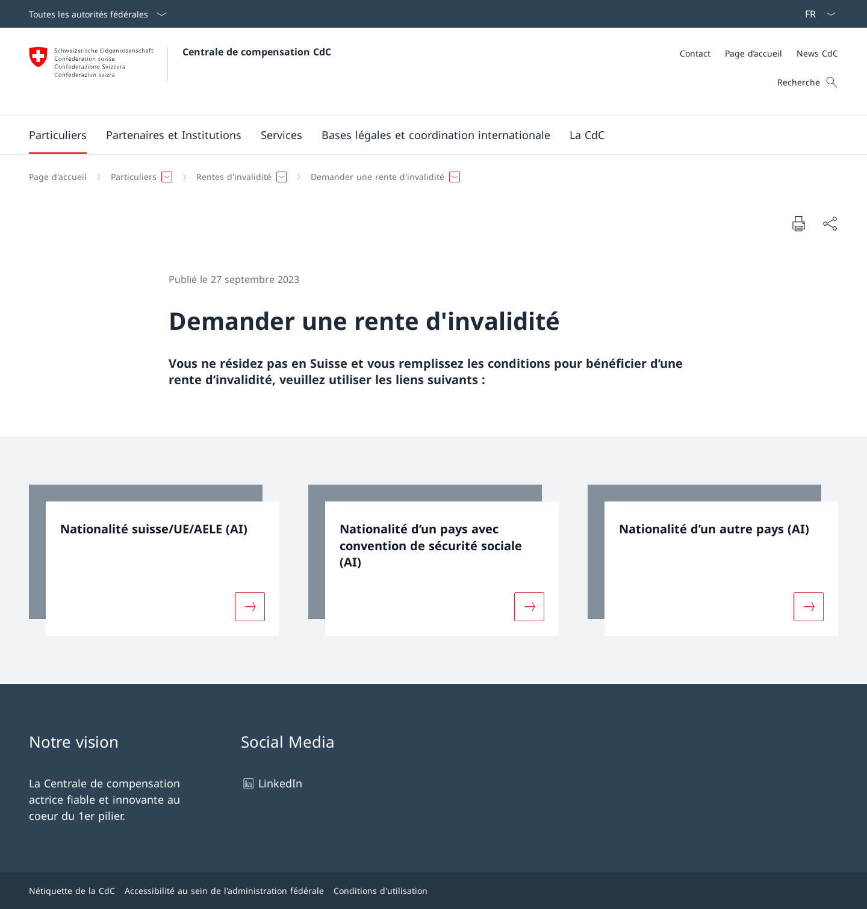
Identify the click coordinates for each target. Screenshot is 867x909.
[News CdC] (817, 53)
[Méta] (759, 53)
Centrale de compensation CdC (256, 51)
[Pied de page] (433, 890)
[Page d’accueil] (753, 53)
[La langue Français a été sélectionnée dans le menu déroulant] (816, 14)
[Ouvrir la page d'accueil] (180, 71)
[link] (154, 560)
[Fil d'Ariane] (428, 177)
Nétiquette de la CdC (72, 890)
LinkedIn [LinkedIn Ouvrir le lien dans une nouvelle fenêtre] (271, 783)
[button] (57, 135)
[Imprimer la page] (798, 223)
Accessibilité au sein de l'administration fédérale (224, 890)
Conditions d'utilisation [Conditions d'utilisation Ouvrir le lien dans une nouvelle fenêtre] (380, 890)
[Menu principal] (423, 135)
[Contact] (695, 53)
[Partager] (829, 223)
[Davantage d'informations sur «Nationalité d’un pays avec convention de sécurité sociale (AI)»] (529, 606)
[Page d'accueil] (57, 177)
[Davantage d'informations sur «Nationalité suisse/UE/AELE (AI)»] (250, 606)
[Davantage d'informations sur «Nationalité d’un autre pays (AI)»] (809, 606)
